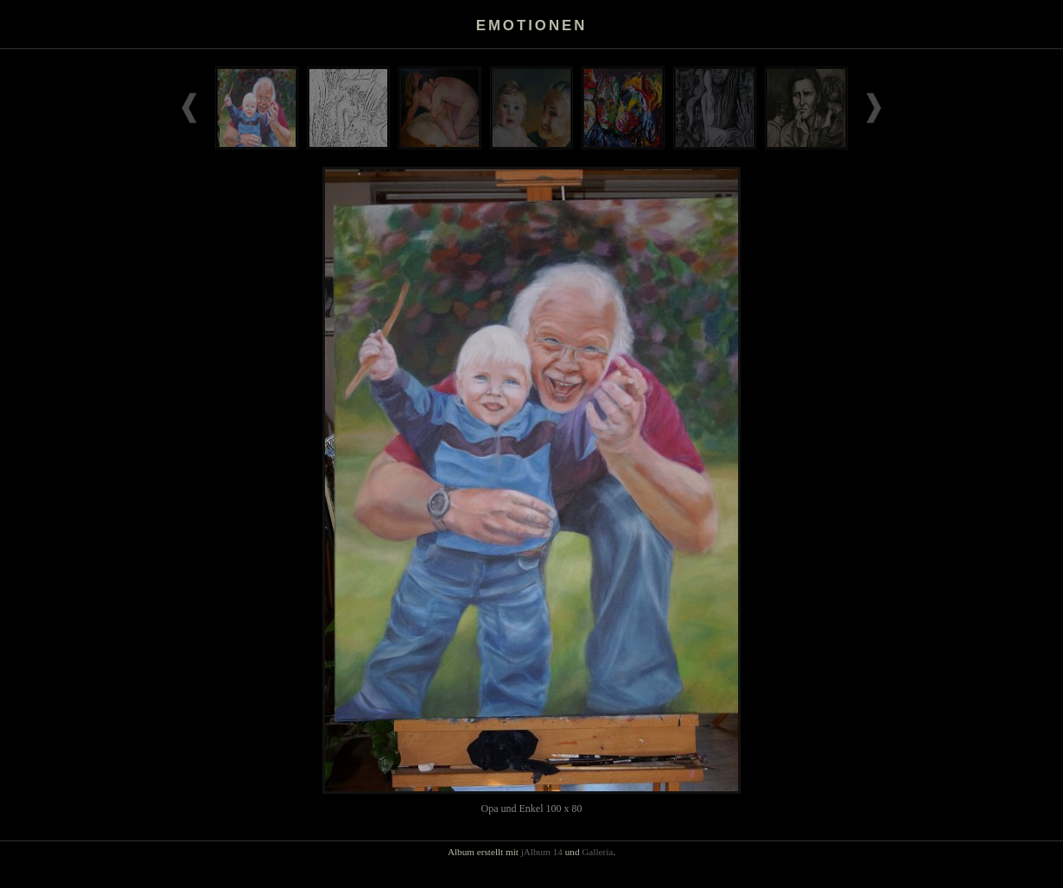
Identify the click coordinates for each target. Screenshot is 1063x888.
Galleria (597, 852)
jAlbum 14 (542, 852)
